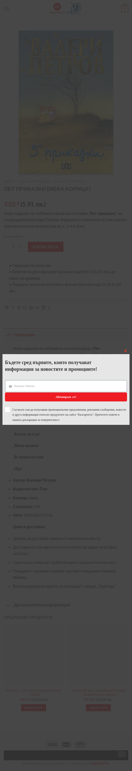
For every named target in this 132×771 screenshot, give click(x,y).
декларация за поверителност (41, 420)
